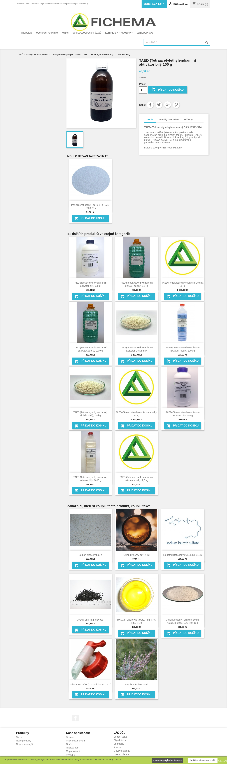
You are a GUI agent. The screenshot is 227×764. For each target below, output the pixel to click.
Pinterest (176, 104)
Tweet (159, 104)
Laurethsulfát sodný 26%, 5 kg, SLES (182, 555)
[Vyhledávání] (177, 42)
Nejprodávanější (24, 744)
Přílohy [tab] (188, 119)
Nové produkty (23, 740)
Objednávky (120, 740)
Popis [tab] (150, 119)
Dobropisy (119, 743)
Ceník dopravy (145, 33)
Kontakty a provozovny (119, 33)
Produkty (26, 33)
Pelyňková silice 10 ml (136, 684)
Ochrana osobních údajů (86, 33)
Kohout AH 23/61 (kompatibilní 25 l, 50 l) (90, 684)
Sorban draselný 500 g (90, 555)
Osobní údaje (120, 736)
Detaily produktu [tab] (169, 119)
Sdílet (150, 104)
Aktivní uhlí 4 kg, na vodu (90, 619)
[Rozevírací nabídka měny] (158, 4)
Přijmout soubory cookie (203, 760)
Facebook (75, 718)
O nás (65, 33)
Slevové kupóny (122, 750)
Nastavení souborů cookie (167, 760)
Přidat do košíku (168, 89)
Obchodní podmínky (47, 33)
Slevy (19, 737)
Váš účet (120, 732)
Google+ (167, 104)
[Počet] (143, 90)
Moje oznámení (122, 754)
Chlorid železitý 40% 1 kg (136, 555)
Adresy (117, 747)
